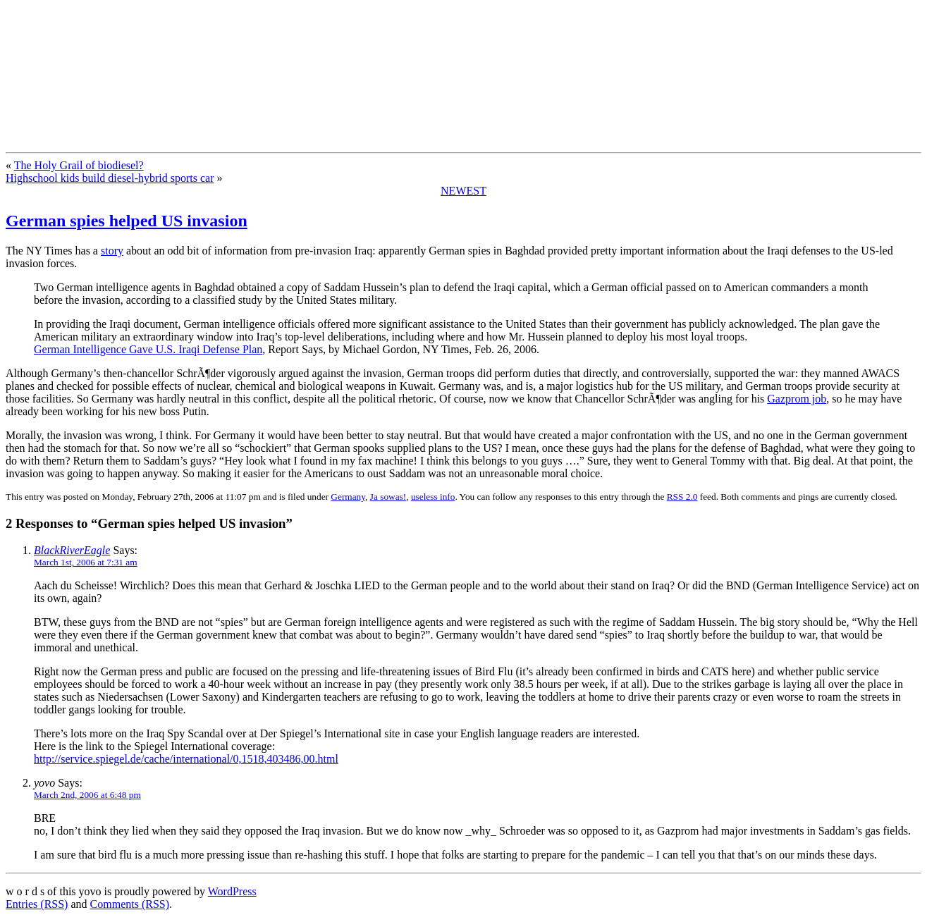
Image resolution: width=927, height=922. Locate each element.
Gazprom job (796, 399)
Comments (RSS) (129, 904)
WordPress (232, 891)
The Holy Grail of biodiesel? (79, 165)
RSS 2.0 (682, 496)
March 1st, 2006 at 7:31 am (85, 562)
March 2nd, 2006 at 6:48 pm (87, 794)
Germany (348, 496)
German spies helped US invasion (126, 220)
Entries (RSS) (37, 904)
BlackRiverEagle (72, 550)
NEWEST (463, 191)
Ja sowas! (388, 496)
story (112, 251)
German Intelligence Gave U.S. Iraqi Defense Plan (148, 349)
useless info (433, 496)
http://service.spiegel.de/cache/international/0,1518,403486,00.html (186, 759)
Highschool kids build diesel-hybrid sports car (110, 178)
